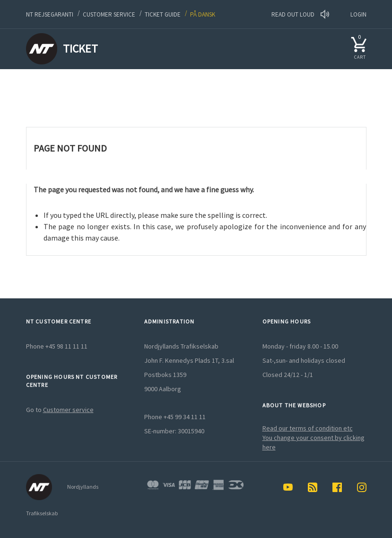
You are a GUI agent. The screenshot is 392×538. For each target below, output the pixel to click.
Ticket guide (163, 14)
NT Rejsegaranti (49, 14)
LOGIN (358, 14)
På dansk (202, 14)
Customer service (109, 14)
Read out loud (300, 14)
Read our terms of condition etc (307, 428)
